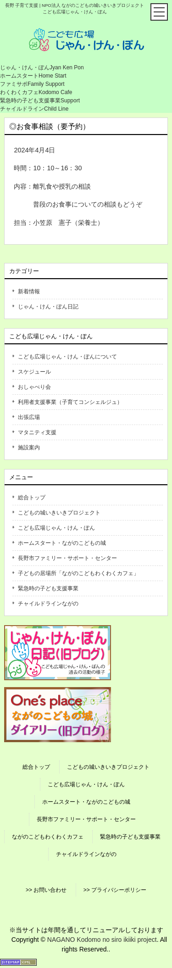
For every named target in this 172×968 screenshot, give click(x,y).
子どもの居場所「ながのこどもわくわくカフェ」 (78, 573)
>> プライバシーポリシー (114, 890)
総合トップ (31, 497)
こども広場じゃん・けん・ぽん (56, 528)
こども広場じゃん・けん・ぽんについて (67, 356)
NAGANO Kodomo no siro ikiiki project (102, 939)
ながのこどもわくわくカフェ (47, 837)
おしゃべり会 (34, 387)
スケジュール (34, 372)
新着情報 (29, 291)
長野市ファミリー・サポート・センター (67, 558)
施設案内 (29, 447)
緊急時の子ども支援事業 (48, 588)
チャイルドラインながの (48, 603)
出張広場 (29, 417)
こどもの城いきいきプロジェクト (59, 512)
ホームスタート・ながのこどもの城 (62, 543)
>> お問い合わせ (46, 890)
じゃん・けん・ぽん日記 (48, 306)
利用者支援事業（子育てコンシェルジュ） (70, 402)
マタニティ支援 (37, 432)
